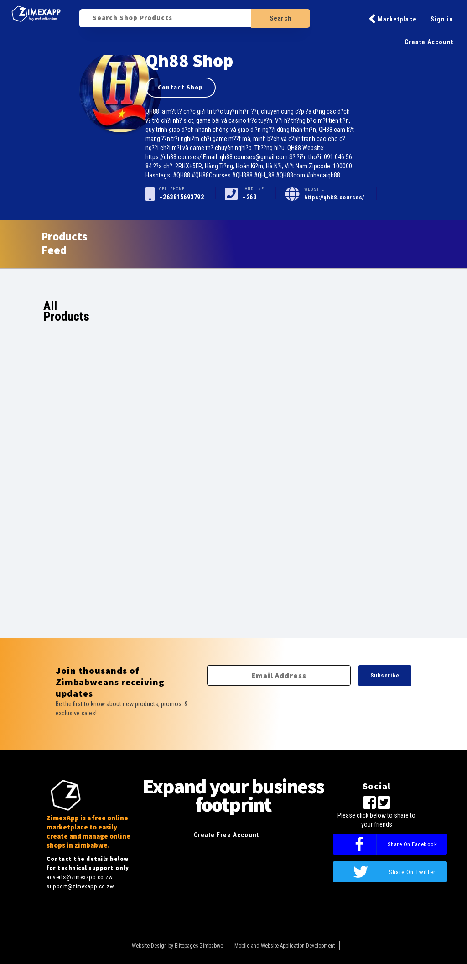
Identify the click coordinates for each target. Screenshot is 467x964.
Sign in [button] (442, 19)
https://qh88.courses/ (334, 197)
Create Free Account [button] (226, 835)
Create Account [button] (429, 42)
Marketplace (392, 18)
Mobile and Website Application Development (284, 946)
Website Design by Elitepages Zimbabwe (177, 946)
